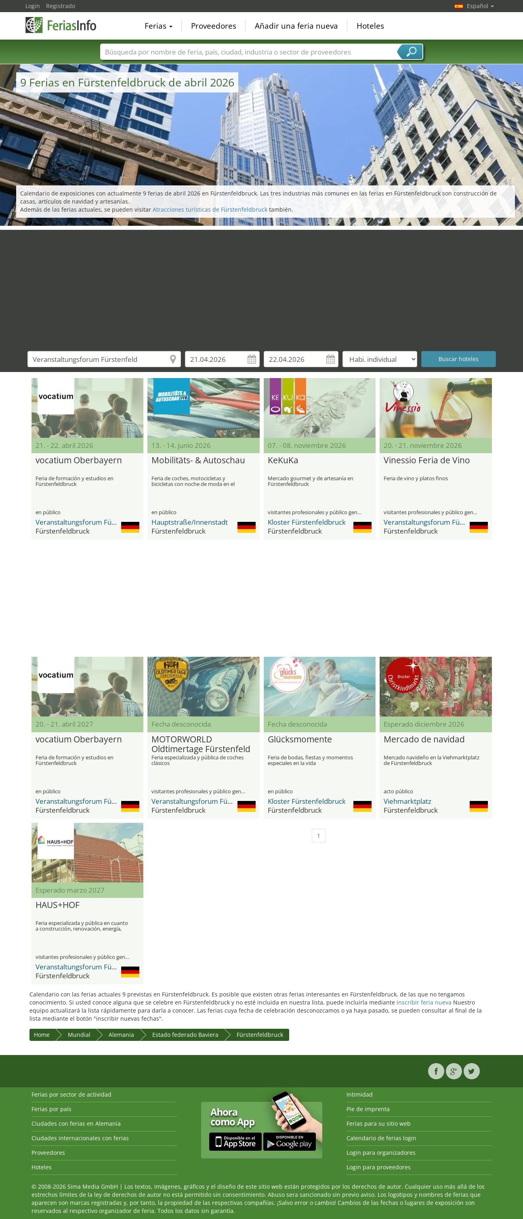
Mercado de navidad (424, 739)
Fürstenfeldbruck (260, 1034)
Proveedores (213, 26)
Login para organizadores (381, 1152)
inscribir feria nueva (424, 1002)
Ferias (158, 26)
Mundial (79, 1034)
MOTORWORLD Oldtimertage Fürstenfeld (200, 744)
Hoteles (370, 26)
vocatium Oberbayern (79, 460)
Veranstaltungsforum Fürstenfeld (88, 522)
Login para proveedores (379, 1167)
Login (32, 6)
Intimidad (360, 1094)
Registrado (60, 6)
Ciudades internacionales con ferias (80, 1138)
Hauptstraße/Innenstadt (189, 522)
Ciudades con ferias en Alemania (76, 1123)
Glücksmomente (300, 739)
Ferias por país (51, 1109)
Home (42, 1034)
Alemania (121, 1034)
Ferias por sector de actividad (71, 1094)
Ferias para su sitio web (379, 1123)
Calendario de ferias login (381, 1138)
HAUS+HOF (58, 905)
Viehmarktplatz (407, 801)
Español (480, 6)
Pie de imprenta (368, 1109)
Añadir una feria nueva (296, 26)
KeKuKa (283, 460)
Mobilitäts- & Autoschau (198, 460)
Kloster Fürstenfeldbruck (307, 522)
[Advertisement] (261, 286)
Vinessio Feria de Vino (427, 460)
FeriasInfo (65, 25)
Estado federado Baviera (185, 1034)
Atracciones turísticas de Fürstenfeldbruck (210, 209)
